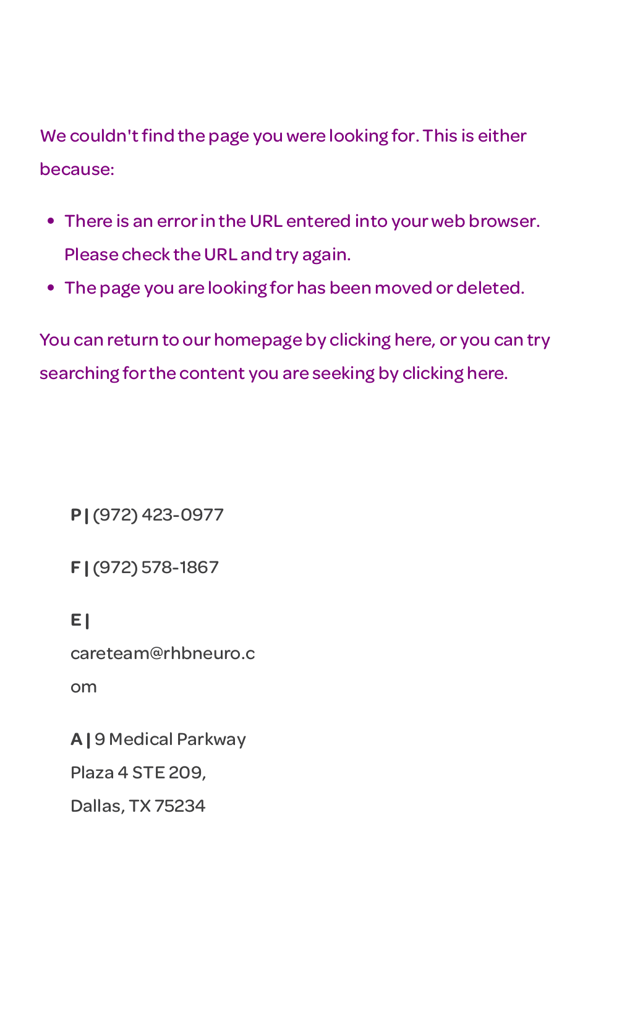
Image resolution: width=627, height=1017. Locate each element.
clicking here (381, 338)
